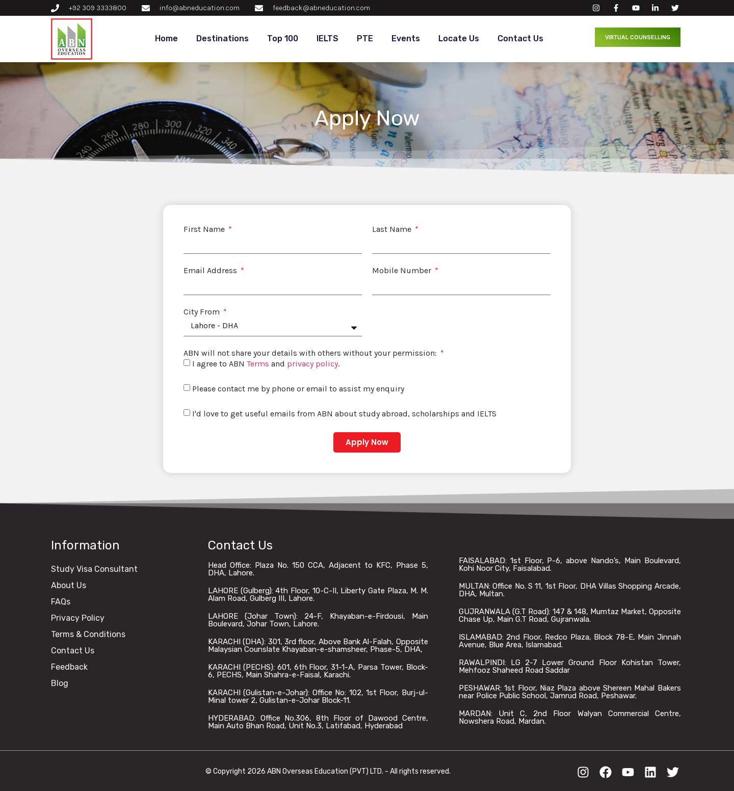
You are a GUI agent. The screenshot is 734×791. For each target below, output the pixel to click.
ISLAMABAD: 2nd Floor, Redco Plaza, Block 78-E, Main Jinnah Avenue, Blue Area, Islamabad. (570, 640)
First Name (205, 229)
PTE (365, 38)
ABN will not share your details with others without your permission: (311, 353)
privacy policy (312, 363)
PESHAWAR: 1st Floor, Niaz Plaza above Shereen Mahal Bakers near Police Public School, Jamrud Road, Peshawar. (570, 691)
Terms (258, 363)
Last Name (392, 229)
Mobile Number (402, 271)
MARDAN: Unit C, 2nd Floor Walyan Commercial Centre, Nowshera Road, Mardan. (570, 717)
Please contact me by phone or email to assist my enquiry (298, 388)
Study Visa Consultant (94, 569)
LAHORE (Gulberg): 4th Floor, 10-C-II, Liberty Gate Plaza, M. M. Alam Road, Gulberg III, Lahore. (318, 594)
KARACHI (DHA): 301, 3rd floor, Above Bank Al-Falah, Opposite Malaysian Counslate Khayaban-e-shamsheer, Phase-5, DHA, (318, 645)
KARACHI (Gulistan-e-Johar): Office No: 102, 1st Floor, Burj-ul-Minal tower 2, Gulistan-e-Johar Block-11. (318, 696)
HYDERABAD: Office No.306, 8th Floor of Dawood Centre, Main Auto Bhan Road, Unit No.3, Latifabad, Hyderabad (318, 722)
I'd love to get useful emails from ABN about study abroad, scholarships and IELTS (344, 413)
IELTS (327, 38)
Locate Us (458, 38)
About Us (68, 585)
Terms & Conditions (88, 634)
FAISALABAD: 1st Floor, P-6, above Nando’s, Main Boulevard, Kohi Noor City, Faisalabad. (570, 564)
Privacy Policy (77, 618)
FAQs (60, 602)
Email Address (211, 271)
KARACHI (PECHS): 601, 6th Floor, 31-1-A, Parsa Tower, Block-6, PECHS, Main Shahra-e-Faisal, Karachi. (318, 671)
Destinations (222, 38)
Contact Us (520, 38)
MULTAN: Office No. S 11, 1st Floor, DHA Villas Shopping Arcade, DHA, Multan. (570, 590)
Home (166, 38)
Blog (59, 683)
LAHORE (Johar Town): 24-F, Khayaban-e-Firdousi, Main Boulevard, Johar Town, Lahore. (318, 620)
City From (203, 312)
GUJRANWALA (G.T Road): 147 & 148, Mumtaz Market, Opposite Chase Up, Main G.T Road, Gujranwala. (570, 615)
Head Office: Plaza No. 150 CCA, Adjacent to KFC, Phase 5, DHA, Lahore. (318, 569)
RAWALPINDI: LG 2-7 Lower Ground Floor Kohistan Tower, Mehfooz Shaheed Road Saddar (570, 666)
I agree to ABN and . (265, 363)
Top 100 (282, 38)
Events (405, 38)
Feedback (69, 667)
